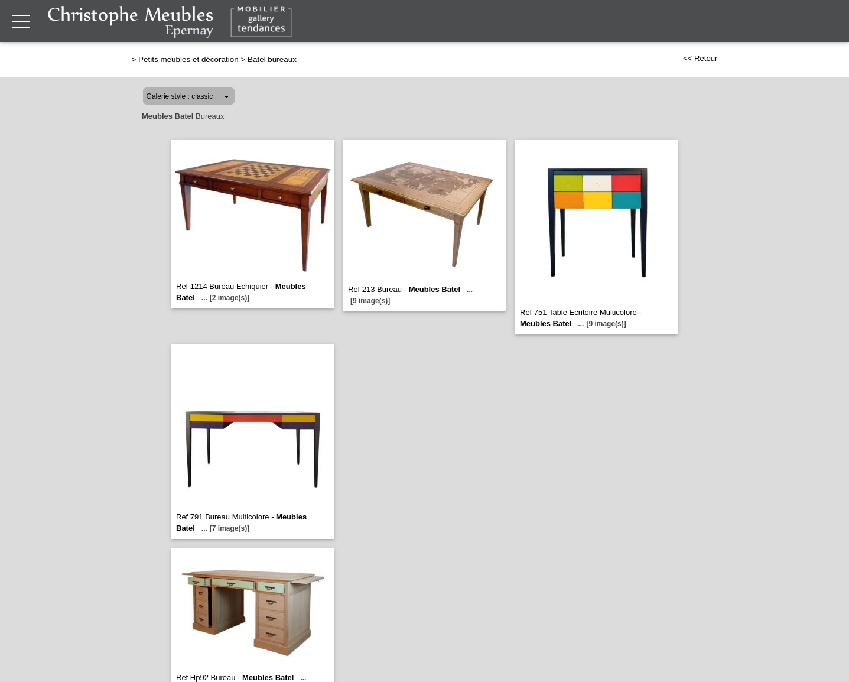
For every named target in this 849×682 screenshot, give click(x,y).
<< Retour (700, 58)
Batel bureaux (272, 59)
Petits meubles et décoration (188, 59)
